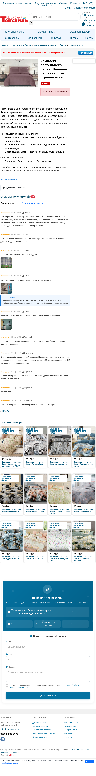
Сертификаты (70, 726)
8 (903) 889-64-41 (9, 734)
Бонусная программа (45, 3)
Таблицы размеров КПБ (42, 730)
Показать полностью (8, 180)
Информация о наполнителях (44, 733)
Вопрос (10, 667)
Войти (68, 8)
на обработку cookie (10, 763)
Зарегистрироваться (85, 8)
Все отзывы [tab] (10, 203)
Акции (28, 3)
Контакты (75, 3)
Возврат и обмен (71, 730)
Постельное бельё (21, 45)
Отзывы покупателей (41, 737)
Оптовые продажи (71, 723)
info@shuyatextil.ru (10, 729)
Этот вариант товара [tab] (33, 203)
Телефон (12, 654)
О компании (69, 733)
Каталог (4, 45)
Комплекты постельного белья (50, 45)
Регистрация (86, 53)
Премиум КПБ (76, 45)
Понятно (89, 762)
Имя (10, 641)
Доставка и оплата (12, 3)
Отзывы (63, 3)
